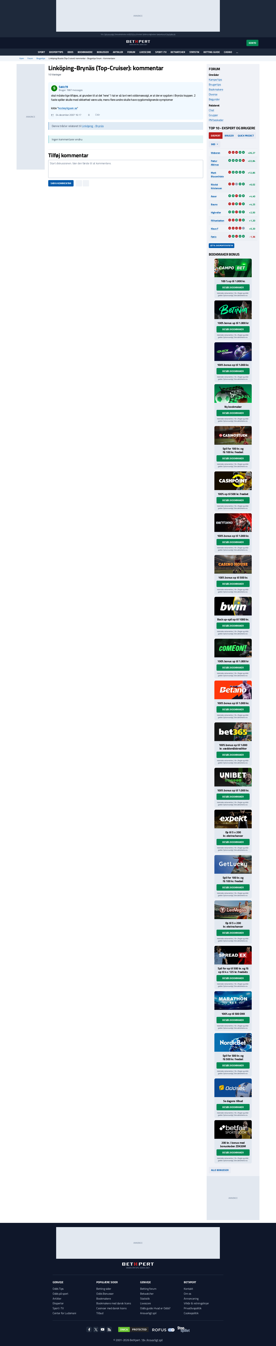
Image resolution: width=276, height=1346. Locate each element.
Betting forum (148, 1289)
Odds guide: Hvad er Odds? (155, 1308)
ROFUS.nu (132, 34)
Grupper (213, 115)
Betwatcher (178, 52)
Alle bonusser (219, 1170)
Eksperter (58, 1303)
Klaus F (214, 228)
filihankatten (217, 220)
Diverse (213, 94)
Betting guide (211, 52)
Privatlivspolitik (193, 1308)
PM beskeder (216, 120)
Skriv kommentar (61, 183)
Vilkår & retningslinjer (196, 1303)
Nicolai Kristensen (216, 186)
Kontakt (188, 1289)
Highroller (216, 212)
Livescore (145, 52)
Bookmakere (85, 52)
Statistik (194, 52)
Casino (228, 52)
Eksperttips (56, 52)
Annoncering (191, 1298)
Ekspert (215, 135)
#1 (52, 114)
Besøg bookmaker (233, 287)
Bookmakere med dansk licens (113, 1303)
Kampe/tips (215, 79)
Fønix (214, 237)
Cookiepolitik (191, 1313)
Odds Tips (58, 1289)
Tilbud (99, 1313)
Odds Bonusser (105, 1293)
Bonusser (103, 52)
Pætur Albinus (215, 162)
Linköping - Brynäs (93, 126)
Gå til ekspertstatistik (221, 245)
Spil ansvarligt (109, 34)
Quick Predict (246, 135)
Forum (131, 52)
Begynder (214, 99)
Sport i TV (160, 52)
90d (213, 144)
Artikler (118, 52)
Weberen (215, 153)
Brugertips (40, 58)
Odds (70, 52)
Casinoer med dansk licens (111, 1308)
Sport (41, 52)
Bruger (229, 135)
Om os (187, 1293)
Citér (96, 114)
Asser (214, 196)
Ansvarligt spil (148, 1313)
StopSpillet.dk (170, 34)
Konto (252, 43)
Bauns (214, 204)
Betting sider (103, 1289)
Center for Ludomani (64, 1313)
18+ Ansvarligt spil (152, 1340)
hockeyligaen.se (67, 108)
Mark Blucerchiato (217, 174)
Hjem (21, 58)
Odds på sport (60, 1293)
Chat (211, 110)
